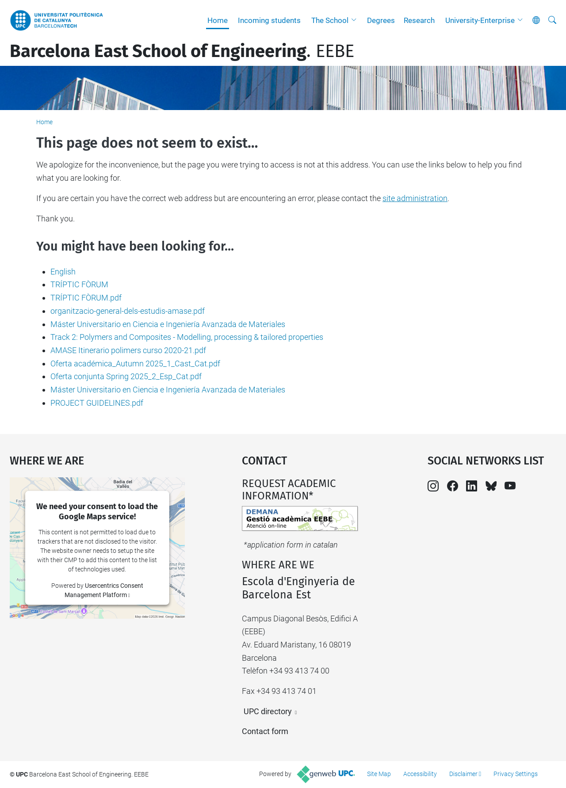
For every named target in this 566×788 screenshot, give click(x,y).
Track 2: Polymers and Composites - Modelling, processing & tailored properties (186, 337)
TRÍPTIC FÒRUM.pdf (86, 297)
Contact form (265, 731)
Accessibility (420, 773)
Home (217, 20)
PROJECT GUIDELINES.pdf (96, 402)
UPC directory (268, 711)
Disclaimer (463, 773)
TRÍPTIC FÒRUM (79, 284)
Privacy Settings (515, 773)
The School (329, 20)
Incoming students (269, 20)
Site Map (379, 773)
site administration (414, 198)
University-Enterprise (480, 20)
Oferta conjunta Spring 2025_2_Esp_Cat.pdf (126, 376)
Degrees (381, 20)
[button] (356, 20)
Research (419, 20)
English (63, 271)
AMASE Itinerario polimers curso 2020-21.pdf (128, 350)
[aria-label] (552, 20)
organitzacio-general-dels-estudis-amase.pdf (127, 311)
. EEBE (182, 51)
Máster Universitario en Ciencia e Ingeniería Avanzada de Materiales (167, 324)
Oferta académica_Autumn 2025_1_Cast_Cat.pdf (135, 363)
